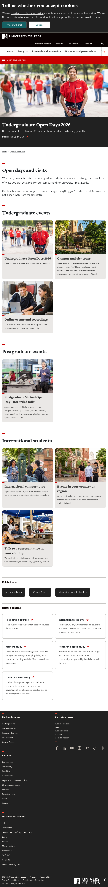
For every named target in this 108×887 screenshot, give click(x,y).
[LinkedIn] (64, 748)
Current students (42, 43)
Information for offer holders (73, 592)
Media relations (8, 845)
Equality (5, 789)
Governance (7, 775)
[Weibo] (87, 748)
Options (40, 24)
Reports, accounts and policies (15, 780)
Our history (7, 766)
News (4, 798)
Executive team (8, 793)
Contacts (6, 859)
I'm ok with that (14, 24)
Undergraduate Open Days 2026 (27, 258)
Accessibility (45, 876)
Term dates (7, 827)
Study (23, 51)
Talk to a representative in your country (24, 550)
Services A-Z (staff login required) (17, 832)
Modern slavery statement (13, 883)
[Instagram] (79, 748)
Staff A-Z (6, 855)
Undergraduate (8, 723)
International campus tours (24, 486)
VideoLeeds (7, 850)
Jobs (4, 823)
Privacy (33, 876)
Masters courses (9, 728)
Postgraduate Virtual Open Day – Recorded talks (24, 399)
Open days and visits (14, 60)
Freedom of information (33, 880)
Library (5, 836)
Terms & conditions (10, 880)
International (7, 737)
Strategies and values (11, 784)
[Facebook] (57, 748)
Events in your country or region (76, 488)
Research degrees (10, 732)
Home (10, 51)
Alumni (87, 43)
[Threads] (102, 748)
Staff (59, 43)
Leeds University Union (12, 864)
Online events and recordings (26, 319)
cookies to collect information (27, 13)
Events (5, 803)
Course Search (40, 592)
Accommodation (13, 592)
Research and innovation (46, 51)
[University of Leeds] (90, 881)
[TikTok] (95, 748)
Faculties (73, 43)
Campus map (7, 761)
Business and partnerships (80, 51)
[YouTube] (72, 748)
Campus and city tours (74, 258)
